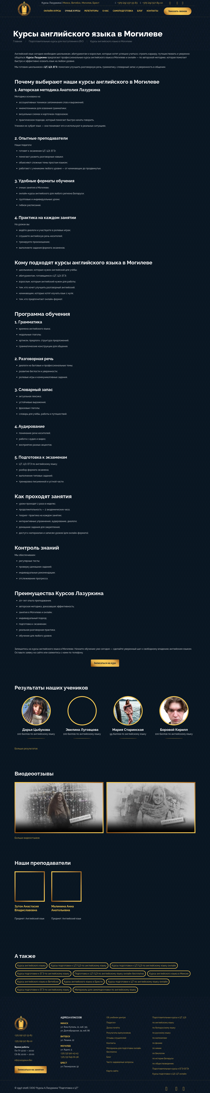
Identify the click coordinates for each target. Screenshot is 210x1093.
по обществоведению (163, 1063)
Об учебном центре (116, 1017)
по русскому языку (161, 1033)
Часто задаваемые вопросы (119, 1062)
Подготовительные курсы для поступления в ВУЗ (56, 41)
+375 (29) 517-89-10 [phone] (152, 2)
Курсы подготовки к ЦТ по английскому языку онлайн (138, 981)
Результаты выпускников (118, 1033)
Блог (108, 1057)
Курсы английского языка (31, 965)
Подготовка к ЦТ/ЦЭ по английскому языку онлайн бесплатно (109, 973)
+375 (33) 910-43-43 (69, 1053)
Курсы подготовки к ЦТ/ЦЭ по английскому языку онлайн (144, 965)
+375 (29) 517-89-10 (23, 1041)
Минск (66, 2)
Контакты (111, 1043)
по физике (157, 1043)
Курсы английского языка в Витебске (38, 981)
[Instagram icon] (170, 3)
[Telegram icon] (182, 3)
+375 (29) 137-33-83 (23, 1035)
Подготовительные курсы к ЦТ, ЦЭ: (169, 1017)
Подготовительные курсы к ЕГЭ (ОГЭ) (170, 1069)
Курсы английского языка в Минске (169, 973)
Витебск (76, 2)
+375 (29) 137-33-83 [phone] (127, 2)
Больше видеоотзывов (27, 838)
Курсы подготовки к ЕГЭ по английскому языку (43, 973)
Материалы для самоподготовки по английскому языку (105, 989)
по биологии (158, 1053)
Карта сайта (112, 1071)
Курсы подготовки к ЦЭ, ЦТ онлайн (169, 1074)
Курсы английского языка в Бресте (83, 981)
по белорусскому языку (163, 1028)
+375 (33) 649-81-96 (70, 1057)
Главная (17, 41)
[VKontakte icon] (177, 3)
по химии (156, 1048)
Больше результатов (26, 748)
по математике (159, 1038)
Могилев (86, 2)
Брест (96, 2)
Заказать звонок (177, 11)
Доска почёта (113, 1028)
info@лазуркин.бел (23, 1060)
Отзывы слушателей (116, 1038)
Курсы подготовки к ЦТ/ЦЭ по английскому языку (78, 965)
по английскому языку (163, 1022)
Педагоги (111, 1022)
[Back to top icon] (192, 1089)
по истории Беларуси (162, 1058)
